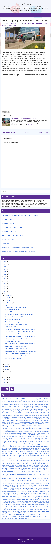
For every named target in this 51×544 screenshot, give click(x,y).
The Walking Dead (13, 506)
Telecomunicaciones (16, 504)
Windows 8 (6, 516)
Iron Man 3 (20, 458)
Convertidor (46, 417)
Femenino (4, 436)
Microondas (18, 471)
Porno (24, 486)
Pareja (37, 482)
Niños (47, 476)
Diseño (9, 427)
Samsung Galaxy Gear (36, 495)
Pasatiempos (42, 482)
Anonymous (25, 403)
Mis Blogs (44, 471)
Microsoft (28, 471)
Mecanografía (46, 468)
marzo (7, 371)
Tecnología (7, 504)
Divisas (39, 427)
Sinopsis (14, 498)
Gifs (12, 443)
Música (12, 474)
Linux (44, 463)
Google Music (11, 445)
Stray (20, 501)
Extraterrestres (23, 435)
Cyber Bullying (39, 420)
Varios (9, 511)
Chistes (43, 412)
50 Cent (41, 398)
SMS (43, 498)
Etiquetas (43, 433)
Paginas (20, 482)
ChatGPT (27, 412)
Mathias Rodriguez (11, 23)
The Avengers (5, 506)
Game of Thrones (8, 441)
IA (25, 451)
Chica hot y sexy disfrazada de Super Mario (17, 339)
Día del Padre (17, 425)
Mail (10, 466)
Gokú (14, 443)
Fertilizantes (14, 436)
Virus (28, 513)
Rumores (10, 495)
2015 (5, 288)
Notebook (12, 478)
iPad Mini (16, 457)
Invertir (8, 457)
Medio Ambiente (6, 469)
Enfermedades (5, 433)
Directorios (4, 427)
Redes (32, 491)
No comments (12, 25)
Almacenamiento (27, 401)
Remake (3, 493)
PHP (48, 483)
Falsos (40, 435)
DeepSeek (37, 422)
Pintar (3, 485)
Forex (31, 438)
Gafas (44, 439)
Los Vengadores (18, 465)
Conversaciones (39, 417)
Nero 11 (25, 476)
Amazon (38, 401)
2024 (5, 267)
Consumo (32, 417)
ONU (14, 480)
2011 (5, 380)
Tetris (48, 504)
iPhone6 (3, 458)
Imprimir (24, 453)
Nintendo (43, 476)
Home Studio (5, 243)
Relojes (47, 491)
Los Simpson (11, 465)
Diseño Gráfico (16, 427)
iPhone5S (47, 457)
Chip (39, 412)
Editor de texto (22, 430)
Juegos (37, 23)
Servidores (43, 496)
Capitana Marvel (29, 411)
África (34, 400)
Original (39, 480)
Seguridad (24, 496)
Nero (21, 476)
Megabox (15, 469)
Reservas (12, 493)
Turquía (8, 509)
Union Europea (29, 509)
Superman (21, 502)
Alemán (11, 401)
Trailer (37, 508)
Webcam (47, 513)
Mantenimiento (31, 466)
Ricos (37, 493)
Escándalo (11, 433)
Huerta (47, 449)
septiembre (8, 303)
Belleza (29, 407)
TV (16, 509)
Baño (8, 407)
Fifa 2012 (42, 436)
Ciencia (21, 414)
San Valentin (45, 495)
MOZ (32, 473)
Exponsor (11, 435)
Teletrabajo (35, 504)
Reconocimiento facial (11, 491)
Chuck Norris (9, 414)
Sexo (3, 498)
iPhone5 (42, 457)
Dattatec (20, 422)
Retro (34, 493)
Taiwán (38, 502)
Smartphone (38, 498)
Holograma (14, 449)
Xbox (48, 516)
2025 (5, 264)
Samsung (27, 495)
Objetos (40, 478)
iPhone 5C (37, 457)
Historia (42, 448)
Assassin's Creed (12, 406)
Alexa (19, 401)
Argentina (30, 404)
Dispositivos (34, 427)
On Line (4, 480)
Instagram (15, 455)
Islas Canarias (27, 458)
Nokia (3, 478)
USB (48, 509)
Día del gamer (9, 425)
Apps (15, 404)
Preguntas (47, 486)
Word (31, 516)
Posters (42, 486)
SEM (33, 496)
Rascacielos (46, 490)
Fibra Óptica (21, 436)
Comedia (11, 415)
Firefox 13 (19, 438)
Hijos (37, 448)
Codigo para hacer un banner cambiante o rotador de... (20, 336)
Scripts (7, 496)
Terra (45, 504)
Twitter (20, 509)
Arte (39, 404)
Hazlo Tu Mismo (20, 448)
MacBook (42, 465)
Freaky (17, 439)
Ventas (24, 511)
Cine (32, 414)
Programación (22, 488)
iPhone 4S (31, 457)
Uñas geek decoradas (8, 223)
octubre (7, 300)
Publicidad (17, 490)
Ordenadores (25, 480)
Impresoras (18, 453)
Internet (33, 455)
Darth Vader (7, 422)
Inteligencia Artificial (24, 455)
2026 (5, 262)
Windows (42, 515)
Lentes (8, 463)
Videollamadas (14, 513)
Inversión (4, 457)
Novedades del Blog (29, 478)
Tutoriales (13, 509)
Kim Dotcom (45, 460)
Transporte (42, 508)
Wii (33, 515)
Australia (32, 406)
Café (44, 409)
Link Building (28, 463)
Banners (4, 407)
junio (6, 364)
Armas (35, 404)
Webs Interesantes (16, 515)
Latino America (45, 462)
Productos (11, 488)
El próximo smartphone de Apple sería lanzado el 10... (20, 351)
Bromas (27, 409)
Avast (45, 406)
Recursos (24, 491)
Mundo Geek (25, 4)
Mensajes (46, 469)
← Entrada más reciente (8, 132)
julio (6, 362)
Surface (26, 502)
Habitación (36, 446)
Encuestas (42, 431)
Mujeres (47, 473)
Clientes (36, 414)
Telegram (29, 504)
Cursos (26, 420)
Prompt (35, 488)
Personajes (20, 483)
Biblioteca (40, 407)
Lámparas (23, 462)
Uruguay (45, 509)
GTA (7, 446)
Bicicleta (45, 407)
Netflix (28, 476)
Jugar (18, 460)
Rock (48, 493)
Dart (3, 422)
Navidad (12, 476)
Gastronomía (40, 441)
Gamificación (20, 441)
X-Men (44, 516)
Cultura (13, 420)
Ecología (6, 430)
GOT (16, 445)
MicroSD (23, 471)
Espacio (20, 433)
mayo (6, 366)
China (36, 412)
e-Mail (35, 428)
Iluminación (39, 451)
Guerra (23, 446)
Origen (35, 480)
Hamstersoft (4, 448)
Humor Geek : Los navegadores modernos (17, 322)
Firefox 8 (24, 438)
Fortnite (42, 438)
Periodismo (11, 483)
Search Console (13, 496)
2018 (5, 281)
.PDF (3, 398)
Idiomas (33, 451)
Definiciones (43, 422)
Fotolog (3, 439)
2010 (5, 382)
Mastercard (39, 468)
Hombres (19, 449)
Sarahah (3, 496)
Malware (13, 466)
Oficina (47, 478)
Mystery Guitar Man (27, 474)
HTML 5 (44, 449)
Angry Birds (9, 403)
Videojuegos (6, 513)
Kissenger (4, 462)
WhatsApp (26, 515)
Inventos (47, 455)
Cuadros (45, 418)
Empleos (26, 431)
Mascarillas (28, 468)
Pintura (7, 485)
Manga (26, 466)
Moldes (3, 473)
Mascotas (34, 468)
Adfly (21, 400)
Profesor (16, 488)
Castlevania (8, 412)
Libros (20, 463)
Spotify (40, 499)
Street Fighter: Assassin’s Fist (36, 501)
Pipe (10, 485)
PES (25, 483)
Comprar (46, 415)
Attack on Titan (21, 406)
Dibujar (24, 425)
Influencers (46, 453)
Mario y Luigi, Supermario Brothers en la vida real (24, 21)
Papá (34, 482)
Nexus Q (38, 476)
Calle (6, 411)
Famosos (45, 435)
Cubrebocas (7, 420)
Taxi (3, 504)
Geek (25, 23)
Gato (45, 441)
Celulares (14, 412)
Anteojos (31, 403)
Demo (47, 422)
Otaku (43, 480)
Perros (16, 483)
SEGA (19, 496)
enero (6, 374)
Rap (37, 490)
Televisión (41, 504)
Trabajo (12, 508)
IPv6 (10, 458)
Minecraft (38, 471)
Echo (3, 430)
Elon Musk (15, 431)
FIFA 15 (34, 436)
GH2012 (8, 443)
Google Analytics (31, 443)
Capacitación (21, 411)
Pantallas (30, 482)
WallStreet (35, 513)
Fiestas (25, 436)
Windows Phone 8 (14, 516)
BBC (26, 407)
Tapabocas (42, 502)
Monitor (20, 473)
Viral (25, 513)
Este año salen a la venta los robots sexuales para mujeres (18, 251)
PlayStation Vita (5, 486)
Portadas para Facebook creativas (15, 334)
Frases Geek (12, 439)
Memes (28, 469)
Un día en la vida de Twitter (12, 319)
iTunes (33, 458)
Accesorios (46, 398)
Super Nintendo (6, 502)
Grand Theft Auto (31, 445)
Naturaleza (46, 474)
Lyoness (35, 465)
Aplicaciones (5, 404)
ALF (22, 401)
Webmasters (5, 515)
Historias (47, 448)
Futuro (37, 439)
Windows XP (21, 516)
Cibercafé (16, 414)
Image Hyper (46, 451)
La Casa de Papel (15, 462)
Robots (45, 493)
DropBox (31, 428)
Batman (22, 407)
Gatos (48, 441)
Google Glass (45, 443)
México (13, 471)
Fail (37, 435)
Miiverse (34, 471)
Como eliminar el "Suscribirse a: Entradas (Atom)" (19, 353)
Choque (47, 412)
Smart (33, 498)
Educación (28, 430)
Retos (30, 493)
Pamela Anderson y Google (12, 341)
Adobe (24, 400)
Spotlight (45, 499)
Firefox (14, 438)
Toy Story (4, 508)
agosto (7, 305)
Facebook (31, 435)
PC (2, 483)
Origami (31, 480)
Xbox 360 (4, 518)
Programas (30, 488)
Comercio (16, 415)
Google (18, 443)
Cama (9, 411)
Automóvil (37, 406)
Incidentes (30, 453)
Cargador (43, 411)
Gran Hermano (22, 445)
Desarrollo (24, 423)
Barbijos (12, 407)
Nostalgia (7, 478)
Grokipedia (43, 445)
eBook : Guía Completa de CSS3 (14, 317)
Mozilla (35, 473)
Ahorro (3, 401)
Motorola (25, 473)
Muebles (42, 473)
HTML (40, 449)
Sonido (15, 499)
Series (38, 496)
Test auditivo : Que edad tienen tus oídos (16, 348)
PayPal (47, 482)
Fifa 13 (30, 436)
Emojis (21, 431)
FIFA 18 (38, 436)
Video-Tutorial (37, 511)
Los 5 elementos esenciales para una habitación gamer (17, 247)
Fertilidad (8, 436)
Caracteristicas (37, 411)
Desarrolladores (17, 423)
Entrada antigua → (44, 132)
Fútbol (33, 439)
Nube (36, 478)
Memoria (33, 469)
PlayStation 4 (45, 485)
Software (10, 499)
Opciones (18, 480)
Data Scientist (14, 422)
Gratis (38, 445)
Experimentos (5, 435)
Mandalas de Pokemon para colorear (12, 235)
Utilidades (4, 511)
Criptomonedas (32, 418)
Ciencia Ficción (27, 414)
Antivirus (36, 403)
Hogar (9, 449)
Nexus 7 (33, 476)
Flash (28, 438)
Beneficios (34, 407)
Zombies (27, 518)
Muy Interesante (18, 474)
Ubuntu (24, 509)
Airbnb (7, 401)
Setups (47, 496)
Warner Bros (42, 513)
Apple (11, 404)
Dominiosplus (5, 428)
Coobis (3, 418)
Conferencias (20, 417)
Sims (11, 498)
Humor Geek (30, 23)
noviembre (8, 298)
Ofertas (44, 478)
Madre (3, 466)
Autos (41, 406)
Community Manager (30, 415)
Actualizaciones (15, 400)
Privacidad (5, 488)
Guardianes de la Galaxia (15, 446)
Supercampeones (14, 502)
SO (45, 498)
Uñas (34, 509)
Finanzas (9, 438)
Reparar (8, 493)
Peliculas (6, 483)
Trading (17, 508)
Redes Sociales (40, 491)
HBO (26, 448)
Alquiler (33, 401)
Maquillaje (37, 466)
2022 (5, 271)
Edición (16, 430)
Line (23, 463)
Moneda (10, 473)
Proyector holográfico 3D (44, 488)
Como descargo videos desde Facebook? (17, 356)
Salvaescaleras (21, 495)
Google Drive (39, 443)
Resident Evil (18, 493)
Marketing (17, 468)
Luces (24, 465)
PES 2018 (38, 483)
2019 (5, 279)
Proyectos (4, 490)
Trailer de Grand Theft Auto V (13, 309)
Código (47, 414)
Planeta (13, 485)
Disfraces (23, 427)
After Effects (39, 400)
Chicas (32, 412)
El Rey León (40, 430)
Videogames (45, 511)
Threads (20, 506)
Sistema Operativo (22, 498)
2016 (5, 286)
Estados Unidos (31, 433)
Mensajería (40, 469)
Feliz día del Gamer (10, 312)
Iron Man (13, 458)
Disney (28, 427)
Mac (38, 465)
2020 (5, 276)
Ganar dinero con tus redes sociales (12, 227)
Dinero (47, 425)
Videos (4, 25)
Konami (9, 462)
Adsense (28, 400)
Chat (23, 412)
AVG (48, 406)
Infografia (5, 455)
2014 (5, 291)
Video (31, 511)
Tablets (30, 502)
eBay (44, 428)
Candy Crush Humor (10, 326)
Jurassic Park (29, 460)
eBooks (47, 428)
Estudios (38, 433)
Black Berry (12, 409)
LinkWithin (39, 463)
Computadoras (6, 417)
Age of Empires (45, 400)
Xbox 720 (9, 518)
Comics (21, 415)
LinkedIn (34, 463)
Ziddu (23, 518)
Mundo (3, 474)
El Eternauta (34, 430)
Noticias (18, 478)
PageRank (15, 482)
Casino (3, 412)
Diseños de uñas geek (8, 239)
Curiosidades (19, 420)
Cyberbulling (46, 420)
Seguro (29, 496)
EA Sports (39, 428)
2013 (5, 293)
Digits (43, 425)
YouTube (19, 518)
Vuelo (31, 513)
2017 (5, 284)
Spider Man (31, 499)
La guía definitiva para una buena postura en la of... (19, 331)
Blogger (17, 409)
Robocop (41, 493)
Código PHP (5, 415)
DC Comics (25, 422)
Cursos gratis (32, 420)
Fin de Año (4, 438)
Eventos (47, 433)
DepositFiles (9, 423)
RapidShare (40, 490)
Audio (27, 406)
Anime (19, 403)
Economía (12, 430)
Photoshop (44, 483)
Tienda (24, 506)
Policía (17, 486)
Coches (43, 414)
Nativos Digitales (40, 474)
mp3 (39, 473)
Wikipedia (36, 515)
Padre (7, 482)
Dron (27, 428)
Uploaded (38, 509)
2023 (5, 269)
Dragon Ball (15, 428)
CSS (37, 418)
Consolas (27, 417)
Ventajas (19, 511)
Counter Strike (24, 418)
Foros (39, 438)
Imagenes (5, 453)
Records (18, 491)
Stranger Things (15, 501)
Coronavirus (11, 418)
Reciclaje (4, 491)
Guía (27, 446)
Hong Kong (31, 449)
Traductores (28, 508)
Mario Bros (46, 23)
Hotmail (36, 449)
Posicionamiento (36, 486)
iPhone (21, 457)
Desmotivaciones (39, 423)
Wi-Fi (31, 515)
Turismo (4, 509)
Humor (10, 451)
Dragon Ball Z (22, 428)
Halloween (46, 446)
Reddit (29, 491)
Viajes (27, 511)
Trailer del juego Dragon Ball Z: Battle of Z (17, 324)
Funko (26, 439)
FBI (48, 435)
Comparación (40, 415)
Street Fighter (25, 501)
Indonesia (40, 453)
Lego (5, 463)
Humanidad (4, 451)
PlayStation (32, 485)
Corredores (17, 418)
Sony (18, 499)
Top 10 (43, 506)
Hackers (41, 446)
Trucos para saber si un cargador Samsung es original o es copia (20, 215)
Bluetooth (23, 409)
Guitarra (30, 446)
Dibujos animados (31, 425)
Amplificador (46, 401)
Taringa (47, 502)
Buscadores (33, 409)
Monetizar (15, 473)
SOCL (5, 499)
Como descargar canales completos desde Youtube (20, 343)
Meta (9, 471)
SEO (35, 496)
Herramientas (32, 448)
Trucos (47, 508)
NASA (34, 474)
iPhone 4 (25, 457)
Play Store (27, 485)
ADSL (32, 400)
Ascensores (4, 406)
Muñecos (7, 474)
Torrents (47, 506)
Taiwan (34, 502)
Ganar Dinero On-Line (30, 441)
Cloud (39, 414)
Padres (11, 482)
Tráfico (33, 508)
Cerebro (19, 412)
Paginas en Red (30, 541)
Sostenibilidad (24, 499)
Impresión (12, 453)
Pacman (4, 482)
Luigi (40, 23)
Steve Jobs (8, 501)
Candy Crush (14, 411)
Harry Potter (11, 448)
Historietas (4, 449)
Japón (37, 458)
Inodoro (10, 455)
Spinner (36, 499)
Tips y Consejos (32, 506)
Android (4, 403)
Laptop (28, 462)
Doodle (10, 428)
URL (42, 509)
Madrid (6, 466)
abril (6, 369)
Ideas (28, 451)
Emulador (36, 431)
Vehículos (14, 511)
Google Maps (5, 445)
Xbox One (14, 518)
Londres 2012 (5, 465)
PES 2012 (28, 483)
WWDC (40, 516)
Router (3, 495)
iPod (7, 458)
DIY (43, 427)
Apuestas (20, 404)
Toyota (7, 508)
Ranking (33, 490)
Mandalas (21, 466)
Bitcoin (7, 409)
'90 (5, 398)
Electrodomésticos (7, 431)
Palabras (25, 482)
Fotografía (47, 438)
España (25, 433)
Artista (47, 404)
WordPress (35, 516)
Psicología (8, 490)
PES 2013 (33, 483)
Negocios (17, 476)
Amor (41, 401)
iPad (12, 457)
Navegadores (5, 476)
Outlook (47, 480)
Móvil (28, 473)
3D (38, 398)
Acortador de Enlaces (6, 400)
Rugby (6, 495)
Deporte (4, 423)
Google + (24, 443)
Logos (47, 463)
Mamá (17, 466)
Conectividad (14, 417)
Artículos (43, 404)
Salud (15, 495)
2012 (5, 377)
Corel (6, 418)
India (35, 453)
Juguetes (22, 460)
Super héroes (46, 501)
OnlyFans (10, 480)
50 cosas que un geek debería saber (15, 307)
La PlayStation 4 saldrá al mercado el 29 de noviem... (20, 329)
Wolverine (27, 516)
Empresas (31, 431)
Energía (47, 431)
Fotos (7, 439)
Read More (31, 124)
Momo (6, 473)
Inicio (27, 132)
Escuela (16, 433)
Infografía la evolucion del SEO (13, 358)
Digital (39, 425)
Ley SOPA (13, 463)
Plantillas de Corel (20, 485)
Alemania (15, 401)
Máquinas (43, 466)
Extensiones (16, 435)
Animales (15, 403)
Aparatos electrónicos (44, 403)
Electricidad (46, 430)
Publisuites (24, 490)
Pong (21, 486)
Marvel (23, 468)
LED (3, 463)
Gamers (14, 441)
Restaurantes (25, 493)
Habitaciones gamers (8, 219)
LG (17, 463)
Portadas (29, 486)
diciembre (8, 295)
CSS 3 (40, 418)
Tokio (40, 506)
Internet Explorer (40, 455)
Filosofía (47, 436)
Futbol (30, 439)
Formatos (35, 438)
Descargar (31, 423)
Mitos (48, 471)
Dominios (46, 427)
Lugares (28, 465)
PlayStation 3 (39, 485)
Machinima (46, 465)
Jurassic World (38, 460)
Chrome (4, 414)
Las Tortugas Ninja (35, 462)
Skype (29, 498)
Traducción (21, 508)
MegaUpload (21, 469)
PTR (13, 490)
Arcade (25, 404)
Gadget (41, 439)
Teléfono (24, 504)
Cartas (47, 411)
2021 (5, 274)
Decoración (31, 422)
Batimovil (17, 407)
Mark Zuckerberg (9, 468)
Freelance (21, 439)
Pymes (28, 490)
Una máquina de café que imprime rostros (17, 346)
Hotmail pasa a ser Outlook (9, 231)
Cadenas (40, 409)
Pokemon (13, 486)
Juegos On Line (12, 460)
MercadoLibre (5, 471)
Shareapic (7, 498)
